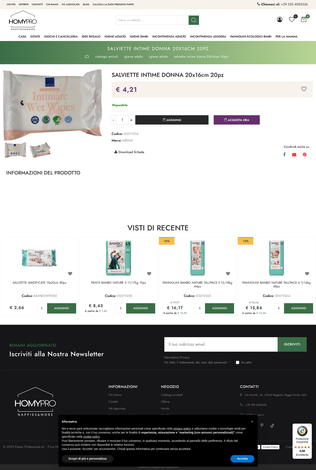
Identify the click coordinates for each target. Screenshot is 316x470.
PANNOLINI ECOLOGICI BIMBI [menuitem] (250, 36)
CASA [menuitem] (22, 36)
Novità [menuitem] (11, 4)
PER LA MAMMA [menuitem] (287, 36)
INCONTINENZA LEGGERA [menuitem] (208, 36)
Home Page (87, 56)
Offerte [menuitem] (23, 4)
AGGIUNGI (61, 308)
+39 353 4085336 (294, 4)
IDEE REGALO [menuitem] (91, 36)
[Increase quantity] (131, 120)
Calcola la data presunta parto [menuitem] (113, 4)
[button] (194, 20)
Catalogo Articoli (106, 56)
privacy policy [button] (182, 428)
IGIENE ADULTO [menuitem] (115, 36)
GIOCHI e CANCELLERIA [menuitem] (61, 36)
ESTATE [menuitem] (35, 36)
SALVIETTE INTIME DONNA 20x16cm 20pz (201, 56)
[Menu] (309, 426)
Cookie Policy (270, 447)
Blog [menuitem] (86, 4)
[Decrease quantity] (113, 120)
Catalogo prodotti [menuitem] (172, 395)
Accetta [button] (242, 458)
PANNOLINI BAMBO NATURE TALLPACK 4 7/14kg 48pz (276, 285)
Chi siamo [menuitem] (52, 4)
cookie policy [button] (91, 436)
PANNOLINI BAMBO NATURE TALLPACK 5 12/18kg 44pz (197, 285)
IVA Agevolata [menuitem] (71, 4)
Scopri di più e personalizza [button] (87, 458)
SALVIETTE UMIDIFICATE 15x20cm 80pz (39, 283)
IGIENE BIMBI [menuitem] (139, 36)
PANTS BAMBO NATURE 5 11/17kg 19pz (118, 283)
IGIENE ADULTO (133, 56)
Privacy (185, 357)
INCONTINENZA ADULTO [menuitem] (169, 36)
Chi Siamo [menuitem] (115, 395)
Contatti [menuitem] (37, 4)
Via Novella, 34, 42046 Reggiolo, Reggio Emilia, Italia (275, 395)
